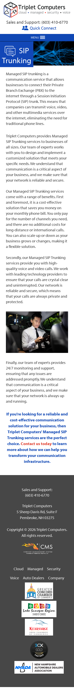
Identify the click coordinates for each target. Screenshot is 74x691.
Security (53, 568)
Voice (14, 577)
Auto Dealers (33, 577)
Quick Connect (43, 28)
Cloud (18, 568)
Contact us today (36, 443)
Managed (35, 568)
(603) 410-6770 (54, 22)
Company (56, 577)
